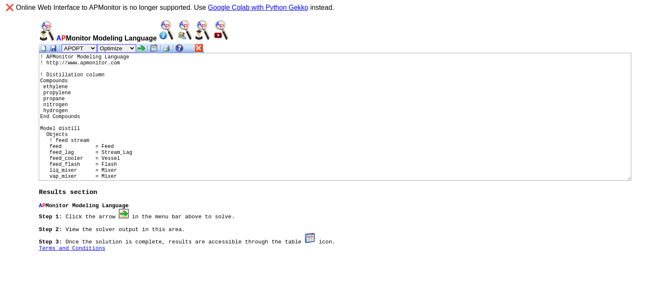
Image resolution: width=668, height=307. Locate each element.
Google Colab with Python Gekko (258, 7)
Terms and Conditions (72, 254)
